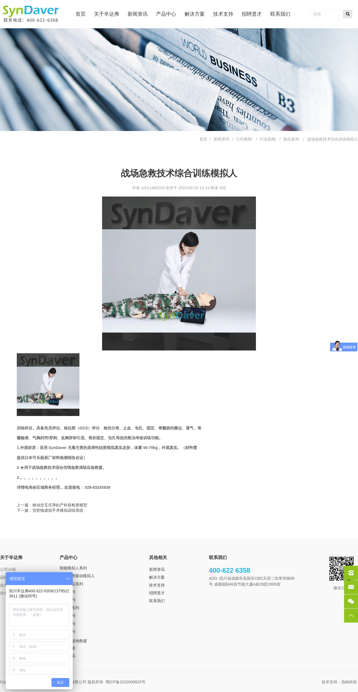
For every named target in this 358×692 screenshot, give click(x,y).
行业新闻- (268, 139)
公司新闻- (244, 139)
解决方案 (157, 577)
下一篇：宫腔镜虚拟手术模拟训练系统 (50, 510)
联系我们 (157, 601)
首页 (203, 139)
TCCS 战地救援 (73, 641)
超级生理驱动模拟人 (77, 576)
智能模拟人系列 (73, 568)
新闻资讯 (221, 139)
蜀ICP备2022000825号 (126, 682)
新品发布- (291, 139)
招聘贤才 (157, 593)
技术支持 (157, 585)
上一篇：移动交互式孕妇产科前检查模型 (52, 505)
